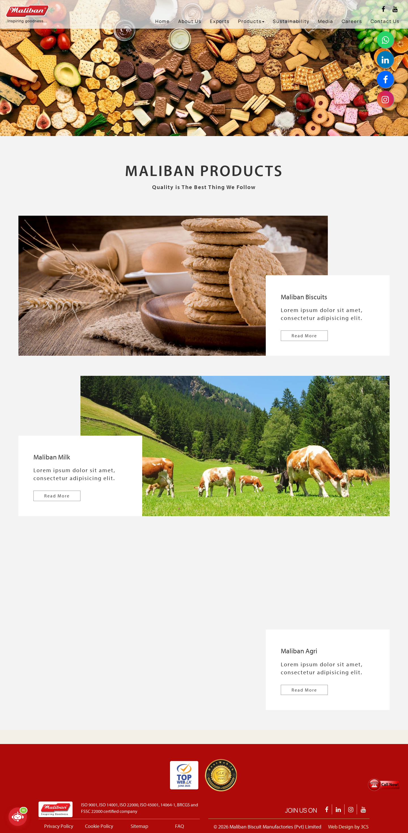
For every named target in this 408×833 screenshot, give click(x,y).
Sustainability (291, 21)
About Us (189, 21)
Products (251, 21)
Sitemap (139, 826)
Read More (304, 335)
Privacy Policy (58, 826)
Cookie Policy (99, 826)
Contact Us (385, 21)
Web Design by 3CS (348, 826)
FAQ (179, 826)
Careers (352, 21)
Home (162, 21)
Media (325, 21)
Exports (220, 21)
